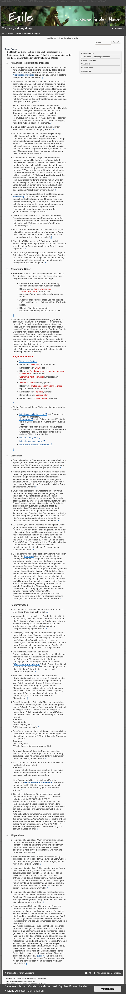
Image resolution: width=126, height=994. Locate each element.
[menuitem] (20, 28)
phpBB (17, 978)
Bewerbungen (19, 196)
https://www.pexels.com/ (30, 441)
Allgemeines (86, 71)
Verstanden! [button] (108, 989)
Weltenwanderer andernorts (38, 782)
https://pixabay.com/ (28, 437)
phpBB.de (31, 981)
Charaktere (85, 64)
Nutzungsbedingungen (23, 75)
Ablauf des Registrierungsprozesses (95, 57)
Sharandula (24, 419)
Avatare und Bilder (88, 60)
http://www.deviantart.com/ (31, 414)
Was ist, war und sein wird (27, 664)
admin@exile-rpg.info (53, 175)
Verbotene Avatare (28, 361)
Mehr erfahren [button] (35, 990)
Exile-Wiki (41, 956)
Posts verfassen (87, 67)
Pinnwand (29, 556)
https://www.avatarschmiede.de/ (34, 444)
